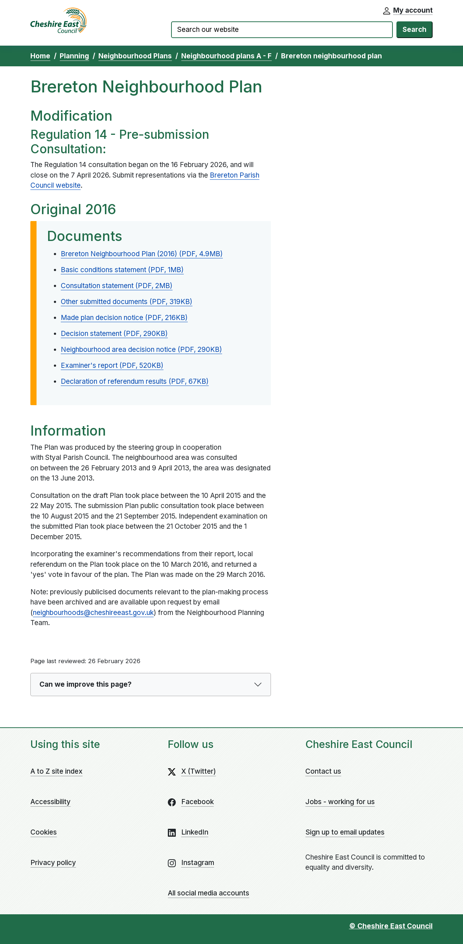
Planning (74, 56)
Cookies (43, 832)
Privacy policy (53, 862)
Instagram (197, 862)
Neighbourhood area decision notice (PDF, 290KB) (141, 349)
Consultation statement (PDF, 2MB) (117, 286)
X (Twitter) (198, 771)
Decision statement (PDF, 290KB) (114, 333)
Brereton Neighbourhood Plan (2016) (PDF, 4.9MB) (142, 254)
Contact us (323, 771)
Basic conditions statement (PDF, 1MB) (122, 270)
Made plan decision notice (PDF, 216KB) (124, 317)
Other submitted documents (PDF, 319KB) (126, 302)
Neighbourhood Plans (135, 56)
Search (414, 29)
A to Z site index (56, 771)
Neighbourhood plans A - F (226, 56)
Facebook (197, 802)
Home (40, 56)
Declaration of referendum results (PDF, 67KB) (135, 381)
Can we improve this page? (85, 684)
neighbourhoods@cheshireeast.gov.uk (93, 612)
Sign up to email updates (345, 832)
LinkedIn (194, 832)
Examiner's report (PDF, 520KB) (112, 365)
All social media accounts (208, 893)
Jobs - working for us (340, 802)
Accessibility (50, 802)
